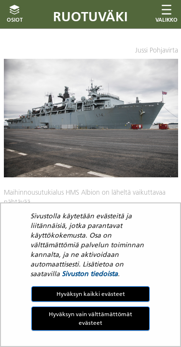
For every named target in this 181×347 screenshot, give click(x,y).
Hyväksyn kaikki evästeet (90, 293)
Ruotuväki (90, 17)
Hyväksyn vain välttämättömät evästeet (90, 318)
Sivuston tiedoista (90, 273)
